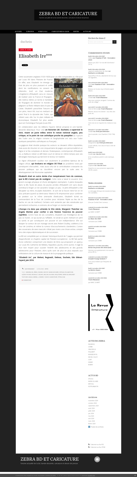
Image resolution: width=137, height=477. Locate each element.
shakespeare (53, 277)
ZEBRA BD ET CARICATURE (68, 13)
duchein (51, 274)
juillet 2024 (91, 411)
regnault (35, 274)
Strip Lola (42, 31)
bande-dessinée (54, 272)
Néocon (91, 228)
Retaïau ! (91, 238)
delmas (40, 274)
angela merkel (33, 277)
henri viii (65, 274)
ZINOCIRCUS (92, 349)
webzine (28, 272)
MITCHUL (91, 384)
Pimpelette (92, 143)
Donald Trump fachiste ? (97, 259)
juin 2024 (91, 413)
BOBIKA (90, 365)
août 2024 (91, 408)
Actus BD (87, 31)
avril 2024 (91, 418)
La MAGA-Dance (94, 270)
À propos (30, 31)
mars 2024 (91, 421)
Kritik (76, 31)
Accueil (18, 31)
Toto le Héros (93, 109)
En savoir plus (91, 475)
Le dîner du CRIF (94, 219)
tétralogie (61, 277)
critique (62, 272)
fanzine (40, 272)
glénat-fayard (26, 274)
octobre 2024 (92, 403)
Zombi (90, 97)
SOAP (90, 360)
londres (41, 277)
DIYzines (90, 379)
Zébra (90, 58)
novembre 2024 (93, 400)
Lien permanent (28, 269)
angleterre (58, 274)
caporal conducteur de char (98, 71)
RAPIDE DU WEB (93, 381)
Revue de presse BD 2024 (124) (99, 247)
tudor (47, 277)
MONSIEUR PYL (92, 354)
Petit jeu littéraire (102, 131)
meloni (46, 274)
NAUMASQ (91, 344)
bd (32, 272)
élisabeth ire (69, 272)
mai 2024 (91, 416)
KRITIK (46, 269)
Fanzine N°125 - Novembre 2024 (100, 199)
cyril (90, 84)
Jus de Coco (100, 154)
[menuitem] (19, 31)
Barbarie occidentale (96, 73)
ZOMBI (90, 347)
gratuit (45, 272)
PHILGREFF (91, 352)
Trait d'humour (101, 97)
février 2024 (91, 424)
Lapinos (91, 165)
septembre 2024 (93, 406)
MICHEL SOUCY (93, 357)
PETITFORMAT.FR (93, 386)
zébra (35, 272)
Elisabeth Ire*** (35, 56)
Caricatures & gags (60, 31)
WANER (90, 362)
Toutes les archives (97, 427)
